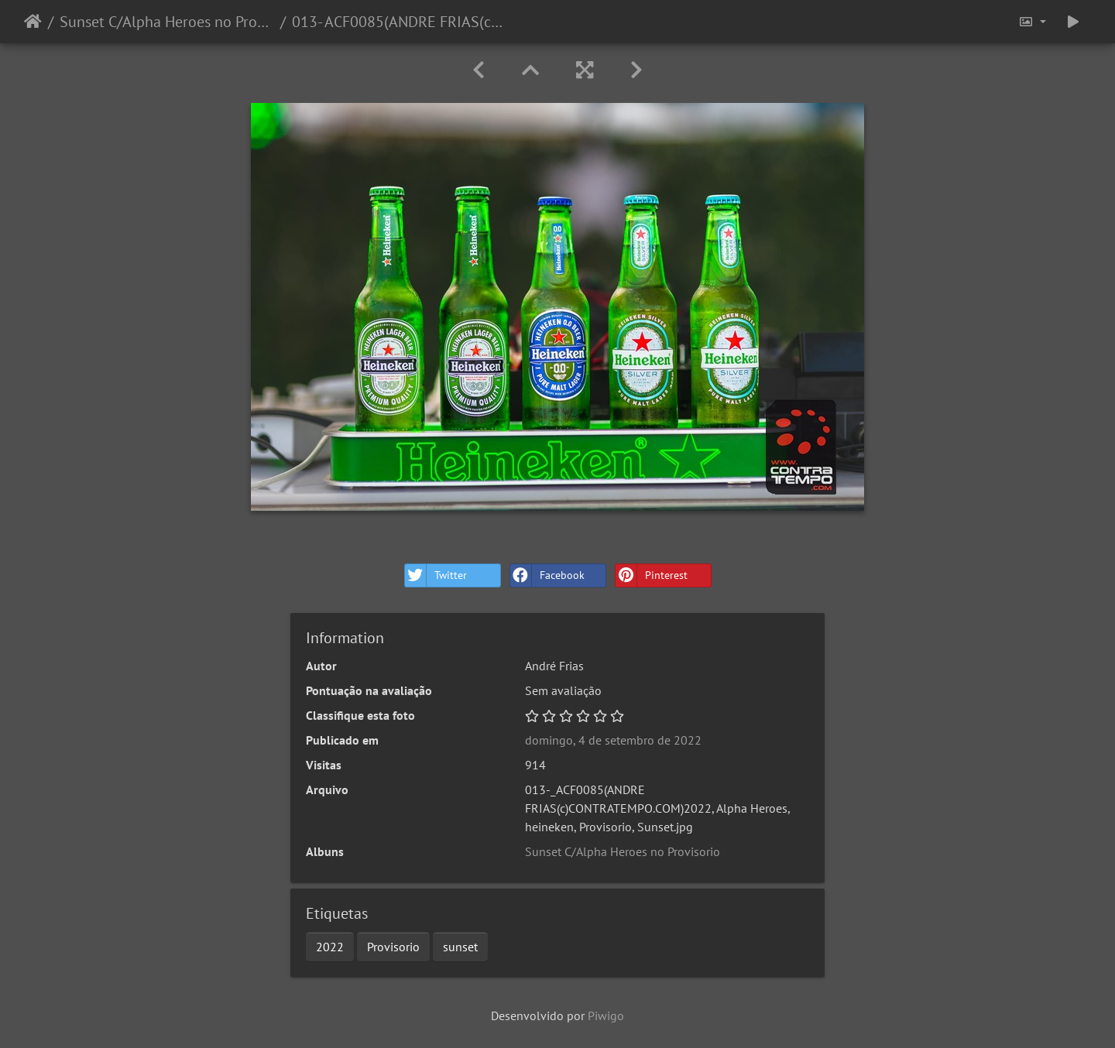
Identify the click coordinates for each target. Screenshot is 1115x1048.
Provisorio (393, 946)
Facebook (547, 575)
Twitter (436, 575)
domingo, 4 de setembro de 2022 (613, 740)
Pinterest (652, 575)
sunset (460, 946)
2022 (330, 946)
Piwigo (606, 1015)
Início (33, 21)
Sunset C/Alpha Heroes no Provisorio (167, 22)
